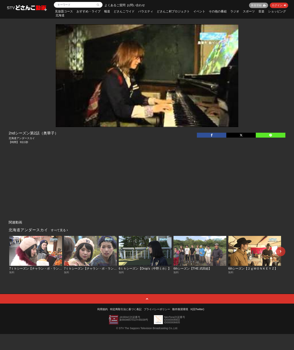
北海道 (60, 15)
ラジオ (234, 11)
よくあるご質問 (114, 5)
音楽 (261, 11)
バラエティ (145, 11)
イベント (199, 11)
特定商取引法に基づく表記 (126, 309)
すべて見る (59, 230)
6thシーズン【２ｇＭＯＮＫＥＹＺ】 (252, 268)
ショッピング (277, 11)
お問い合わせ (136, 5)
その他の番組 (218, 11)
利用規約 (102, 309)
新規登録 (258, 5)
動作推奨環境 (180, 309)
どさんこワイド (124, 11)
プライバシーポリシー (157, 309)
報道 (107, 11)
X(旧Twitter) (197, 309)
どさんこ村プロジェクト (173, 11)
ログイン (279, 5)
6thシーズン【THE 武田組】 (192, 268)
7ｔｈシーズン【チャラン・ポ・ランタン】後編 (41, 268)
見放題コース (64, 11)
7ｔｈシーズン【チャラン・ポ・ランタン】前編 (96, 268)
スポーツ (249, 11)
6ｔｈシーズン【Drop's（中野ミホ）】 (145, 268)
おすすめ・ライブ (88, 11)
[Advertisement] (147, 190)
